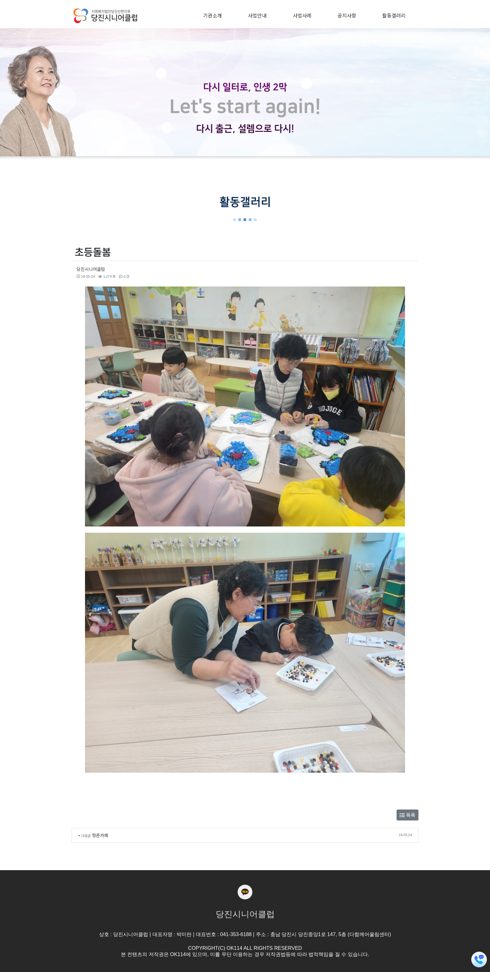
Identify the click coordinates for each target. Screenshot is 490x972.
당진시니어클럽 (91, 269)
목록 (407, 815)
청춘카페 (100, 835)
